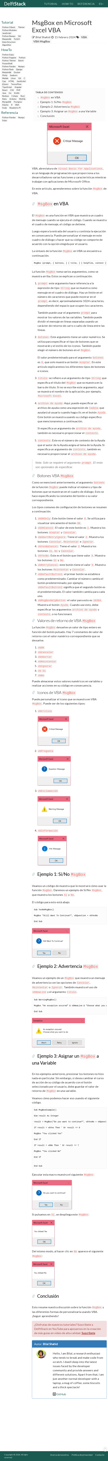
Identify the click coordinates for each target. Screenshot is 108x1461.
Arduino (12, 99)
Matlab (5, 78)
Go (10, 93)
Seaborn (13, 75)
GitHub (59, 1394)
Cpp (4, 81)
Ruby (4, 99)
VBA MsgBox (41, 41)
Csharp (15, 96)
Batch (21, 60)
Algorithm (6, 45)
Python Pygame (9, 57)
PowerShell (7, 63)
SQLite (5, 105)
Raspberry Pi (15, 108)
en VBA (50, 97)
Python (22, 57)
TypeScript (7, 87)
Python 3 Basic (8, 27)
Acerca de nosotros (59, 1454)
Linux (13, 78)
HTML (11, 81)
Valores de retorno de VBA (66, 620)
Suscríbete (88, 1333)
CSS (12, 90)
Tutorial (51, 3)
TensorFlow (16, 84)
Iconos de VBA (56, 692)
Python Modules (9, 30)
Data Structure (8, 42)
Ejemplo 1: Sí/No (56, 102)
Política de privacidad (82, 1454)
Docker (17, 72)
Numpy (21, 66)
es (101, 3)
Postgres (18, 102)
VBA (17, 105)
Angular (18, 87)
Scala (4, 108)
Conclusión (47, 115)
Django (19, 69)
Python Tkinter (9, 60)
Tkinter (21, 27)
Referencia (86, 3)
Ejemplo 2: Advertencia (60, 106)
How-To (67, 3)
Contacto (99, 1454)
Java (4, 93)
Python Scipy (8, 54)
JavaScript (6, 33)
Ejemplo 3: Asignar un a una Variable (68, 111)
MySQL (22, 99)
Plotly (4, 75)
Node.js (5, 96)
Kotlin (16, 93)
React (4, 90)
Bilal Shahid (42, 37)
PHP (18, 90)
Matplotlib (6, 39)
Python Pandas (9, 66)
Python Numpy (8, 36)
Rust (23, 96)
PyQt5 (17, 39)
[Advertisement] (70, 66)
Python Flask (8, 69)
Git (19, 36)
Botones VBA (55, 475)
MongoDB (6, 102)
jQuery (5, 84)
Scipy (4, 120)
